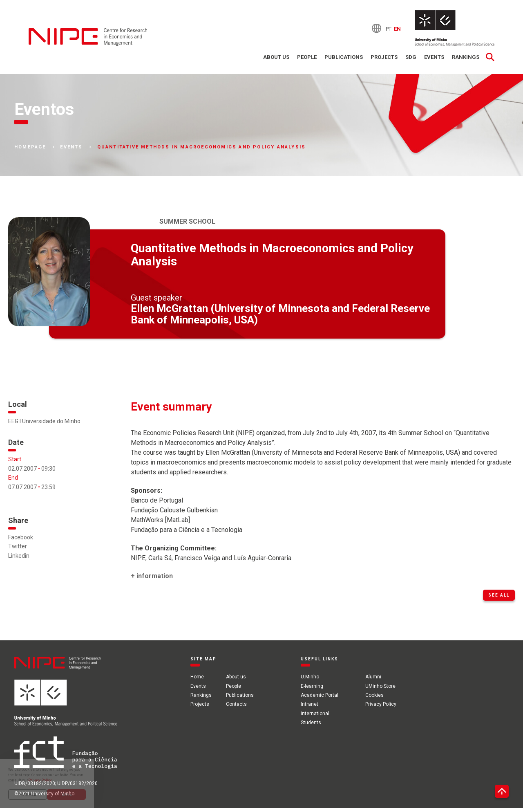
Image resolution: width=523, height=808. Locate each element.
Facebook (20, 537)
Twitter (17, 546)
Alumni (373, 677)
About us (276, 57)
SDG (410, 57)
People (307, 57)
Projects (384, 57)
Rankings (465, 57)
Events (434, 57)
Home (197, 677)
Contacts (236, 704)
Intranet (309, 704)
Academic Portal (319, 695)
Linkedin (18, 555)
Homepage (30, 147)
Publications (343, 57)
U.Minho (310, 677)
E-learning (312, 686)
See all (499, 595)
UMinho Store (380, 686)
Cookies (374, 695)
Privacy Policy (380, 704)
